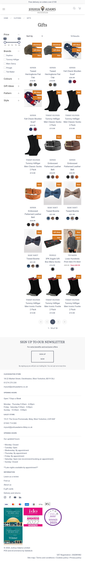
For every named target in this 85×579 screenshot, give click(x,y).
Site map (31, 558)
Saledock (28, 551)
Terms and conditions (45, 558)
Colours (8, 78)
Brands (7, 51)
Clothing (17, 18)
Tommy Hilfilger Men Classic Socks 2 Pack (52, 122)
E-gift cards (8, 489)
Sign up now (42, 356)
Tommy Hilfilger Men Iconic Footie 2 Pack (33, 306)
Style (6, 100)
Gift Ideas (9, 86)
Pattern (8, 93)
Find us (7, 481)
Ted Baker (9, 72)
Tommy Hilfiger (11, 59)
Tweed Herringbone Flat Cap (33, 74)
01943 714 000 (10, 423)
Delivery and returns (12, 493)
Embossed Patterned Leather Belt (52, 166)
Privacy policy (75, 558)
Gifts (29, 18)
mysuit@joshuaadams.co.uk (16, 387)
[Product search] (74, 8)
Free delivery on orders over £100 (43, 2)
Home (6, 18)
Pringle (8, 68)
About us (7, 485)
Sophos (8, 55)
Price (6, 34)
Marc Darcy (10, 64)
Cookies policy (62, 558)
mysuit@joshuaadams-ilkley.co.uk (18, 427)
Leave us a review (11, 477)
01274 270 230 (10, 383)
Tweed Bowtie (52, 211)
